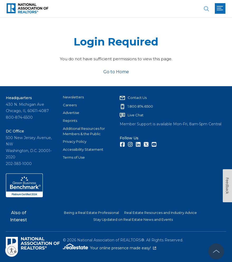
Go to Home (116, 71)
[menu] (220, 8)
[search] (206, 8)
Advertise (71, 113)
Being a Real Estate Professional (91, 212)
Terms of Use (74, 157)
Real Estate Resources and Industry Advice (160, 212)
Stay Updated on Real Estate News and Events (133, 219)
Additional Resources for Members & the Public (84, 131)
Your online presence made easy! (123, 248)
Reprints (70, 120)
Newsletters (73, 97)
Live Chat (135, 115)
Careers (70, 105)
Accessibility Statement (83, 149)
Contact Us (137, 97)
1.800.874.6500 (140, 106)
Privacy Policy (74, 141)
